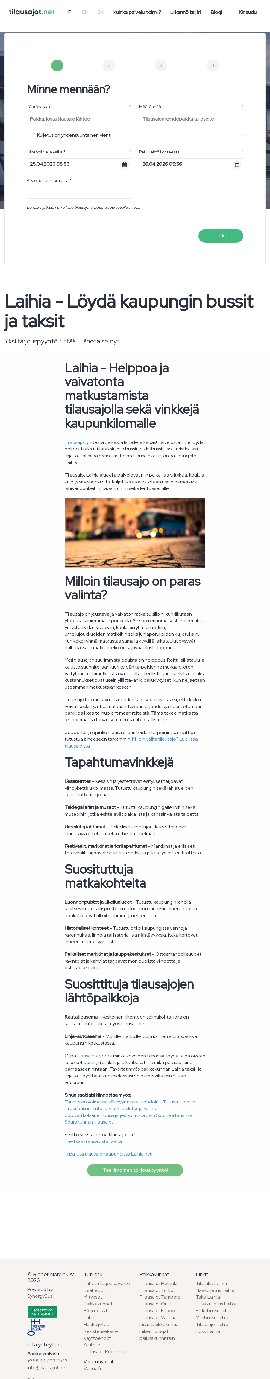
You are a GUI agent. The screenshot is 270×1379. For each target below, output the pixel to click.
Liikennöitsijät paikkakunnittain (157, 1334)
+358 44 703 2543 (47, 1360)
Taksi (89, 1317)
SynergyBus (39, 1296)
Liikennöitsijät (185, 12)
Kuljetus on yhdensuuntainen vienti (69, 134)
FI (70, 12)
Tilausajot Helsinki (158, 1283)
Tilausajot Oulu (155, 1304)
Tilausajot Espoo (157, 1311)
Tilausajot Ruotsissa (104, 1351)
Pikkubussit (95, 1311)
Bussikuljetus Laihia (216, 1304)
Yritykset (93, 1297)
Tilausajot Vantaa (158, 1317)
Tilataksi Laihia (211, 1283)
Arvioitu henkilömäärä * (49, 180)
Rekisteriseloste (101, 1331)
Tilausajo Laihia (212, 1324)
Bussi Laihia (208, 1331)
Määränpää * (151, 106)
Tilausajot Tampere (159, 1297)
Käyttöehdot (97, 1338)
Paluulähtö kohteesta (159, 152)
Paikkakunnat (98, 1304)
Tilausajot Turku (156, 1290)
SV (100, 12)
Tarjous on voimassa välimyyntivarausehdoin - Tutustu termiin (130, 1102)
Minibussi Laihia (212, 1317)
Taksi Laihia (208, 1297)
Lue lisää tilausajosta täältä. (94, 1141)
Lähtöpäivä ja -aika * (46, 152)
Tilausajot (75, 442)
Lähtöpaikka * (40, 106)
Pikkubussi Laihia (213, 1311)
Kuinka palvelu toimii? (137, 12)
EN (84, 12)
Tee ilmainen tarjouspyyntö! (135, 1170)
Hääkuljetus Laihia (215, 1290)
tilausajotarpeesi (94, 1056)
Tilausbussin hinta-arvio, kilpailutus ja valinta (111, 1108)
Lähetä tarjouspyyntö (107, 1283)
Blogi (216, 12)
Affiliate (92, 1345)
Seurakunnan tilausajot (89, 1122)
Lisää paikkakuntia (159, 1324)
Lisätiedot (94, 1290)
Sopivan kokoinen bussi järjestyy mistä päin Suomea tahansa (128, 1115)
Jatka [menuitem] (221, 235)
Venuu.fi (92, 1368)
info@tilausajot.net (47, 1367)
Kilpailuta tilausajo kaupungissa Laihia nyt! (108, 1154)
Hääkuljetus (96, 1324)
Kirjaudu (248, 12)
